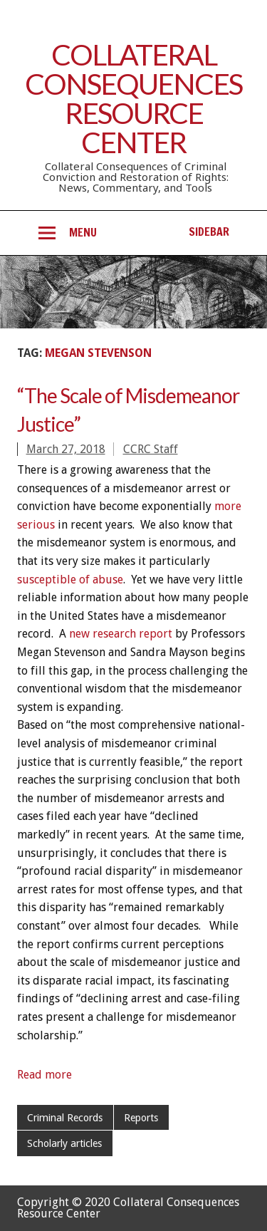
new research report (120, 633)
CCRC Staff (150, 449)
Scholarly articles (64, 1143)
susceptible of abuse (70, 579)
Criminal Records (65, 1117)
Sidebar (209, 231)
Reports (141, 1117)
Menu (83, 232)
